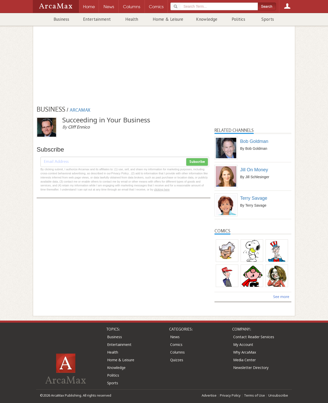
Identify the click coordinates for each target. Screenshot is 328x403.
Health (131, 19)
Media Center (244, 359)
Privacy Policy (230, 395)
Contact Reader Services (253, 336)
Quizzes (176, 359)
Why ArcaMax (244, 352)
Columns (177, 352)
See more (281, 296)
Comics (176, 344)
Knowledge (206, 19)
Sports (267, 19)
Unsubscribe (278, 395)
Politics (238, 19)
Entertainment (97, 19)
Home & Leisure (168, 19)
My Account (243, 344)
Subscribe (197, 162)
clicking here (162, 189)
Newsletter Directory (251, 367)
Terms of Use (254, 395)
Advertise (209, 395)
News (175, 336)
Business (61, 19)
